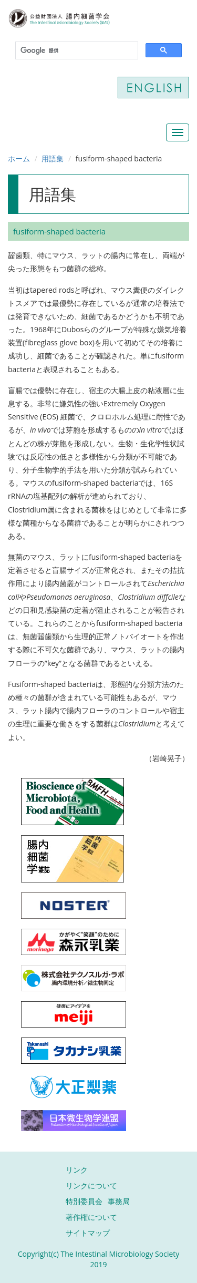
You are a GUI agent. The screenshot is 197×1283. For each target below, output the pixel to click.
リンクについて (91, 1185)
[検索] (75, 51)
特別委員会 (84, 1201)
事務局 (119, 1201)
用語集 (53, 158)
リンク (77, 1170)
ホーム (19, 158)
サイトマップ (88, 1233)
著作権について (91, 1217)
